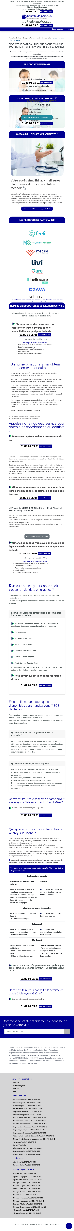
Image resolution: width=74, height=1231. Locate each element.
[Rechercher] (67, 1031)
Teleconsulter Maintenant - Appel (37, 117)
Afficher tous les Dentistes (37, 536)
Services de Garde (19, 1096)
